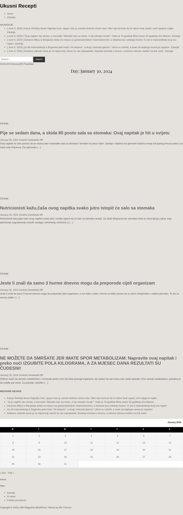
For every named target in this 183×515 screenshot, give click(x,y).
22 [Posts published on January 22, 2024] (13, 457)
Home (10, 13)
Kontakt (11, 492)
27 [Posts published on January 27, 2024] (143, 457)
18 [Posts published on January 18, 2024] (91, 449)
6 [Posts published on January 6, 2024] (143, 435)
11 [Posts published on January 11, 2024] (91, 442)
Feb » (11, 472)
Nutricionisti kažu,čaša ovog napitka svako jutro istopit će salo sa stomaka (77, 207)
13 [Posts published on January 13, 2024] (143, 442)
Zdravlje (11, 17)
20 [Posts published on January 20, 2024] (143, 449)
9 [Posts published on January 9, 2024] (39, 442)
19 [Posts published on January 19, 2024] (117, 449)
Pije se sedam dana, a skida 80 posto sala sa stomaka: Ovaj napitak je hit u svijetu (84, 132)
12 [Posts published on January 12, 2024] (117, 442)
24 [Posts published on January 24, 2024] (65, 457)
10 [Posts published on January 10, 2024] (65, 442)
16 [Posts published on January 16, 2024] (39, 449)
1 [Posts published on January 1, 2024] (13, 435)
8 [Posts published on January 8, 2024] (13, 442)
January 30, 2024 (9, 140)
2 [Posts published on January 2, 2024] (39, 435)
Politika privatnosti (16, 500)
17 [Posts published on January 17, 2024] (65, 449)
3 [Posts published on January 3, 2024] (65, 435)
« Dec (3, 472)
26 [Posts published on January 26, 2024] (117, 457)
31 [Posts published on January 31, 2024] (65, 464)
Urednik (23, 140)
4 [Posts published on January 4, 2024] (91, 435)
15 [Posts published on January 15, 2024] (13, 449)
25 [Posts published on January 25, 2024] (91, 457)
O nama (11, 496)
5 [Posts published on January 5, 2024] (117, 435)
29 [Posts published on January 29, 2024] (13, 464)
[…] (39, 147)
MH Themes (65, 507)
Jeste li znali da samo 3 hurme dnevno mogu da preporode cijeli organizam (77, 283)
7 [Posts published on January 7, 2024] (170, 435)
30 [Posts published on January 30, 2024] (39, 464)
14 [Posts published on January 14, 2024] (170, 442)
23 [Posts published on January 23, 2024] (39, 457)
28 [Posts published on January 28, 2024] (170, 457)
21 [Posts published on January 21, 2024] (170, 449)
